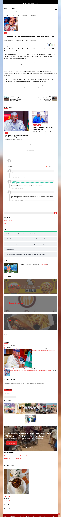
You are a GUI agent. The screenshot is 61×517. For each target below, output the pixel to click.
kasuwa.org (44, 264)
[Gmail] (52, 45)
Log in (5, 347)
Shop (37, 3)
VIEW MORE (11, 443)
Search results (7, 345)
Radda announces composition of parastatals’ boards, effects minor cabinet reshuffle (23, 348)
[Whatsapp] (51, 45)
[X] (49, 45)
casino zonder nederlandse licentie (13, 461)
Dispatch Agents (8, 220)
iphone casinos (8, 458)
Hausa (29, 3)
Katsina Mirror (9, 9)
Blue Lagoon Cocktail (25, 455)
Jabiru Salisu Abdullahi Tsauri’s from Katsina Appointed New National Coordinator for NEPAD (31, 370)
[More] (54, 45)
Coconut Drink (17, 458)
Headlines (35, 125)
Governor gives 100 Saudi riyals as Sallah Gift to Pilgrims (16, 136)
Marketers (6, 223)
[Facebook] (48, 45)
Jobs (33, 3)
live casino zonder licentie (11, 455)
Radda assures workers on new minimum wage (43, 128)
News (24, 3)
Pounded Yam (8, 496)
